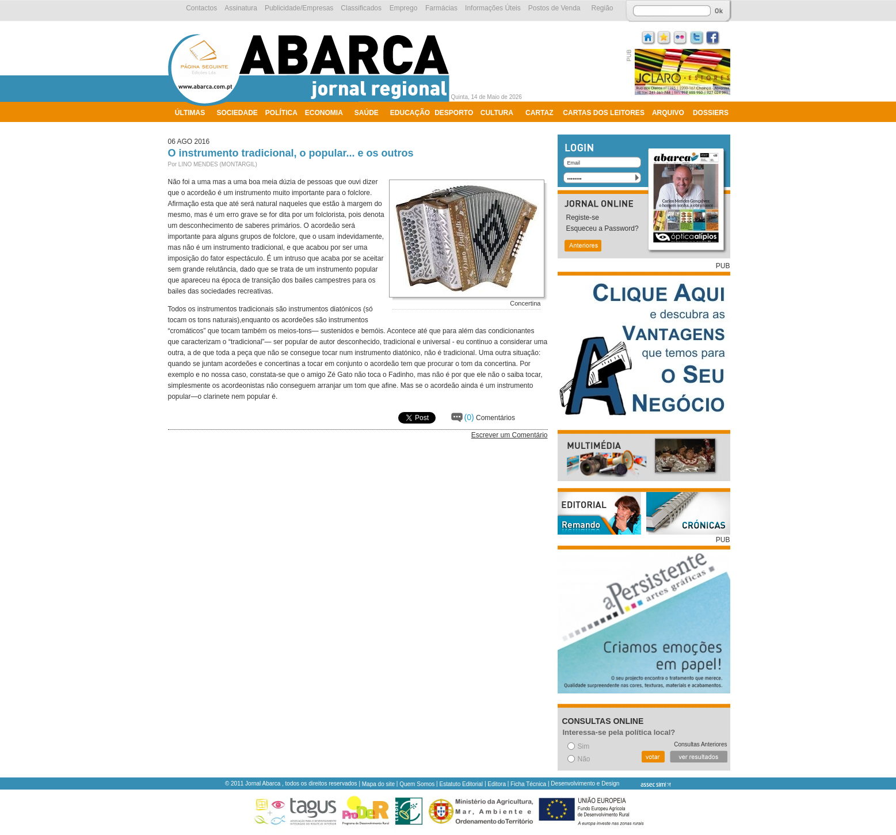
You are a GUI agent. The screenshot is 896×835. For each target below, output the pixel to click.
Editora (496, 784)
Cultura (497, 113)
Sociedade (237, 113)
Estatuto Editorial (461, 784)
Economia (324, 113)
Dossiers (711, 113)
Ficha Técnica (528, 784)
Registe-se (582, 217)
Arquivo (668, 113)
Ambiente (193, 128)
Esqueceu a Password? (602, 228)
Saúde (366, 113)
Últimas (190, 113)
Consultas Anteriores (700, 744)
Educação (410, 113)
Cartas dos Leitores (604, 113)
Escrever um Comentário (509, 435)
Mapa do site (378, 784)
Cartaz (539, 113)
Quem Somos (416, 784)
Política (281, 113)
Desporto (453, 113)
